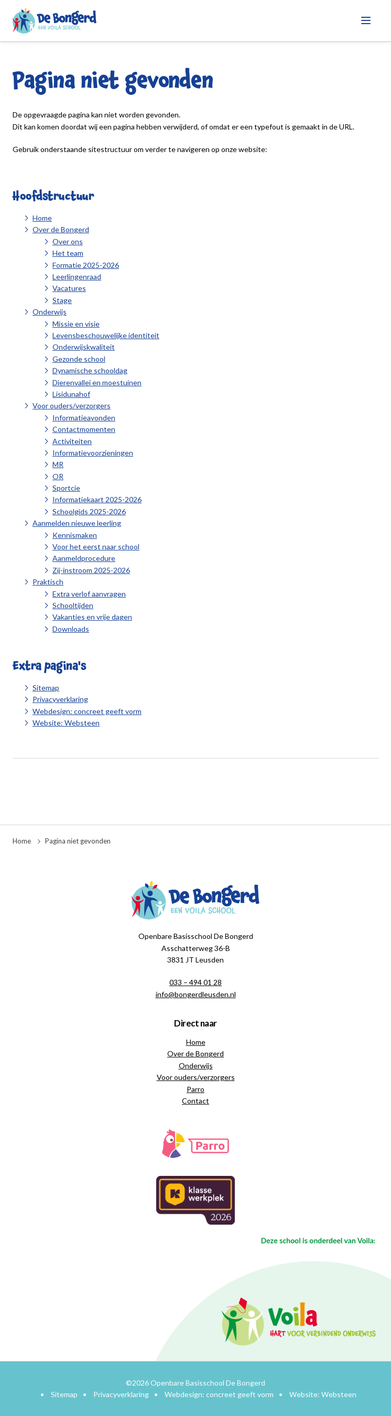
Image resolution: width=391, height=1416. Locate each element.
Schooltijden (72, 605)
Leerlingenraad (76, 276)
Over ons (67, 241)
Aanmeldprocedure (83, 558)
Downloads (70, 628)
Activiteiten (72, 441)
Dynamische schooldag (89, 370)
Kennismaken (74, 535)
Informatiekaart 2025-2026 (97, 499)
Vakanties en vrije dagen (92, 616)
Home (42, 217)
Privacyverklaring (60, 699)
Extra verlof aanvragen (89, 593)
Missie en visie (76, 323)
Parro (195, 1089)
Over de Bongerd (60, 229)
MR (57, 464)
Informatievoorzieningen (92, 452)
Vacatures (69, 288)
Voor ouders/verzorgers (71, 405)
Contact (195, 1100)
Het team (67, 252)
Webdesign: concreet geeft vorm (87, 711)
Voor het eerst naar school (95, 546)
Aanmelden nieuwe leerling (76, 522)
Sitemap (45, 687)
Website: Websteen (66, 722)
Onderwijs (49, 311)
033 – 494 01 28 (195, 982)
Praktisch (47, 581)
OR (57, 476)
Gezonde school (78, 358)
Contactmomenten (83, 429)
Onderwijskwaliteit (83, 346)
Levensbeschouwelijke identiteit (105, 335)
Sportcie (66, 487)
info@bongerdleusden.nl (196, 994)
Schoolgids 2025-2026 (89, 511)
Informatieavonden (83, 417)
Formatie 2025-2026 (85, 265)
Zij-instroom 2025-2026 (91, 570)
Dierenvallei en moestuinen (97, 382)
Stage (62, 300)
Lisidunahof (71, 394)
